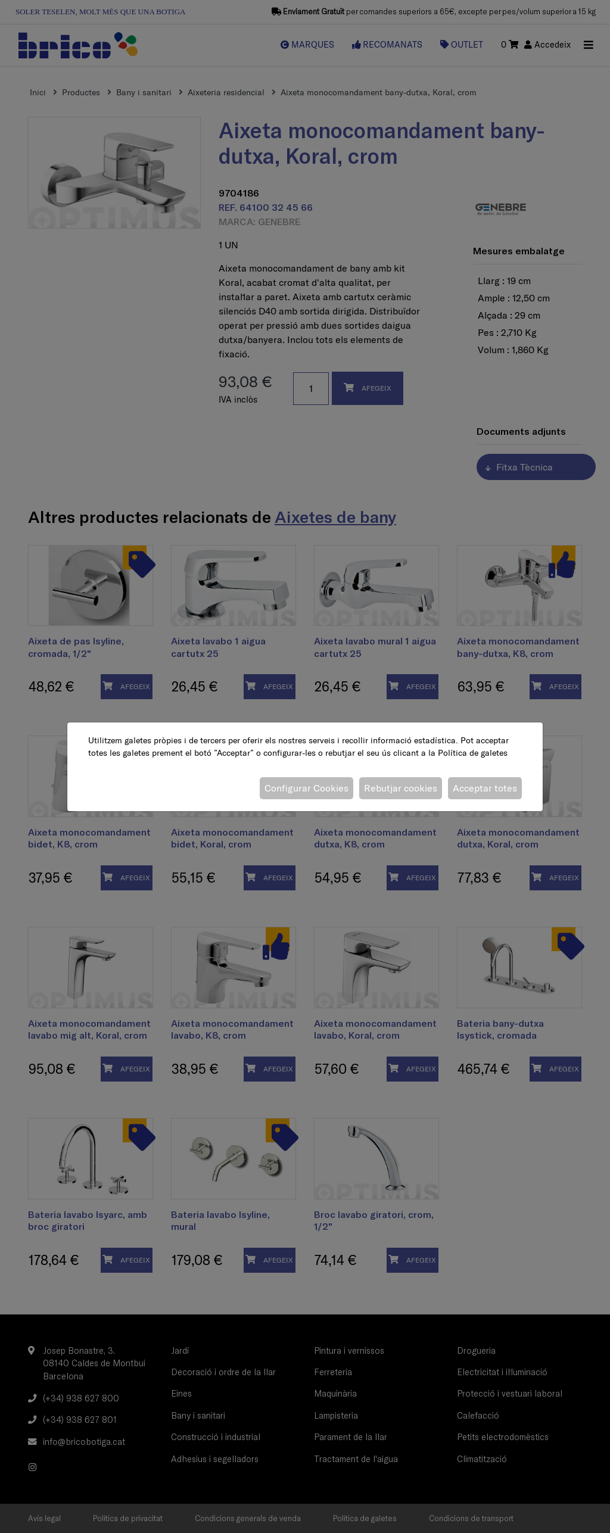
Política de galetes (473, 752)
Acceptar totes (485, 788)
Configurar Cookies (306, 788)
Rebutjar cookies (400, 788)
